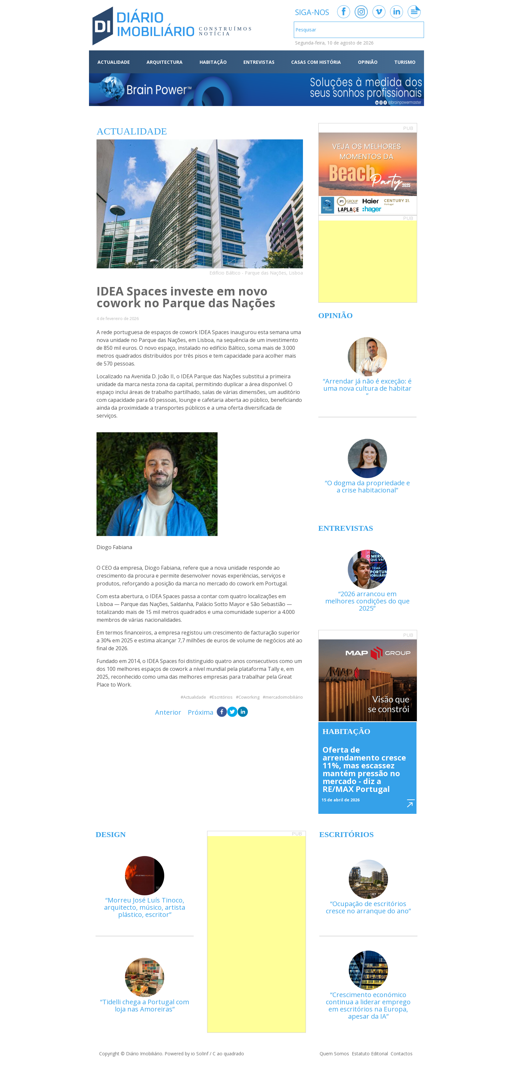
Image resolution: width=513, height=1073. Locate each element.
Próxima (200, 712)
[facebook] (222, 712)
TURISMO (405, 62)
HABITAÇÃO (213, 62)
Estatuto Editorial (370, 1053)
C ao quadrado (228, 1053)
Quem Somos (334, 1053)
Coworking (249, 697)
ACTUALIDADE (113, 62)
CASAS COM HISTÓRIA (316, 62)
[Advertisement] (368, 261)
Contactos (402, 1053)
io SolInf (199, 1053)
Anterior (168, 712)
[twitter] (232, 712)
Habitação (346, 731)
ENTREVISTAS (258, 62)
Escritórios (222, 697)
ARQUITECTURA (165, 62)
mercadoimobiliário (284, 697)
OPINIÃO (368, 62)
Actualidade (194, 697)
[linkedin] (243, 712)
